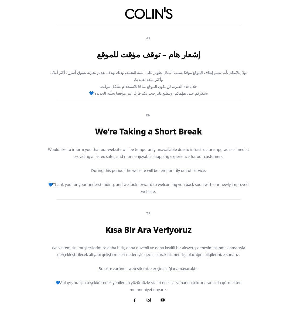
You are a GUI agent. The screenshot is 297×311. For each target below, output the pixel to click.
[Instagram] (148, 300)
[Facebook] (134, 300)
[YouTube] (162, 300)
